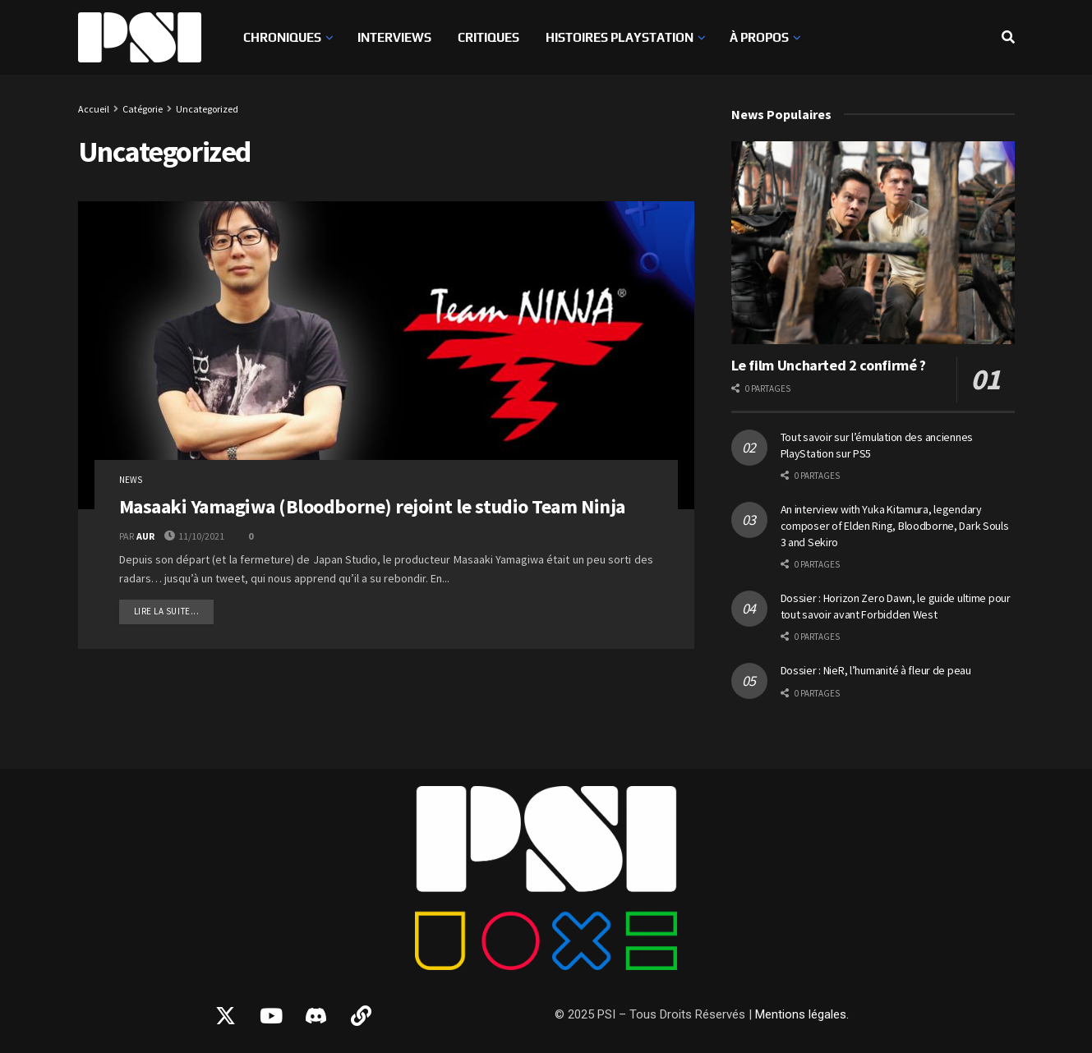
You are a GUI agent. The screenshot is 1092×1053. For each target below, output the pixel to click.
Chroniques (282, 37)
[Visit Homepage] (139, 37)
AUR (145, 536)
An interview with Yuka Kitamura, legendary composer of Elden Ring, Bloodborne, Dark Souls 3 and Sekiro (895, 525)
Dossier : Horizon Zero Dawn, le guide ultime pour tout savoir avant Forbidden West (896, 606)
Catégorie (142, 109)
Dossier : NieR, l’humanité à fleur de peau (876, 670)
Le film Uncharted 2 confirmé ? (828, 365)
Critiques (488, 37)
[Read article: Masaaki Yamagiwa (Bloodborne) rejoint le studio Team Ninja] (386, 355)
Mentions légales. (802, 1014)
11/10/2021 (194, 536)
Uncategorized (207, 109)
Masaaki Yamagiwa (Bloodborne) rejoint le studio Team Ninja (372, 506)
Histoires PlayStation (619, 37)
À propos (759, 37)
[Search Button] (1008, 37)
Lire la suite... (174, 608)
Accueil (93, 109)
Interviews (394, 37)
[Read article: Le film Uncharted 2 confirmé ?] (873, 242)
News (130, 480)
